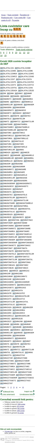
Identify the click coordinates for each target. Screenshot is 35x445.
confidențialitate (15, 438)
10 (16, 52)
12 (24, 52)
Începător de (24, 15)
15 (5, 55)
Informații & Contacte (10, 442)
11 (20, 52)
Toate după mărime (24, 49)
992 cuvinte (20, 408)
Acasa (3, 15)
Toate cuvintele (12, 15)
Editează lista (7, 392)
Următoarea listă (27, 394)
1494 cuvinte (21, 410)
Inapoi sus (29, 391)
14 (1, 55)
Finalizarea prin (7, 18)
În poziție (15, 20)
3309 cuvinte (21, 404)
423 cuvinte (20, 406)
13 (28, 52)
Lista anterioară (8, 394)
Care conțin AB (19, 18)
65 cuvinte (21, 413)
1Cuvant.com (8, 431)
